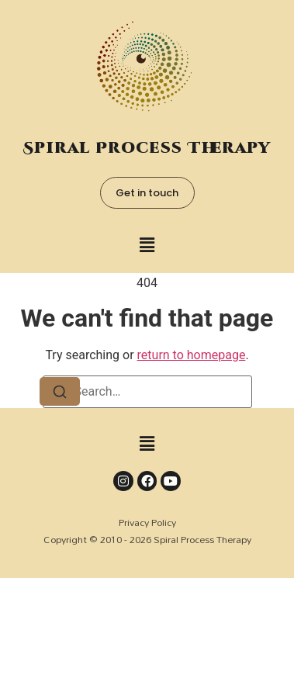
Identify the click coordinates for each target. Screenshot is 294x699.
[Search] (60, 391)
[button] (146, 245)
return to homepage (191, 355)
